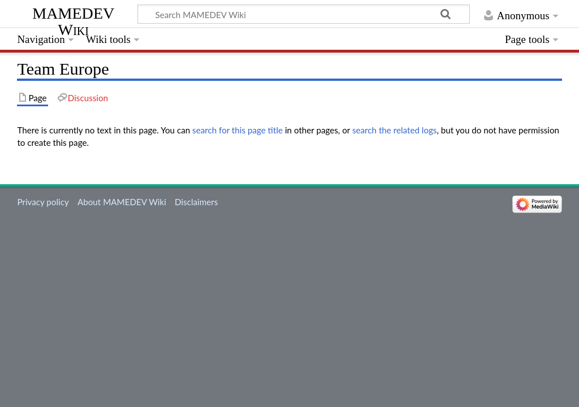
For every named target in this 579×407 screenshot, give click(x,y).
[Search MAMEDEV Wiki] (303, 14)
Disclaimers (196, 202)
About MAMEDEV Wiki (121, 202)
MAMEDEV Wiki (73, 21)
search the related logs (394, 130)
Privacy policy (42, 202)
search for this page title (237, 130)
